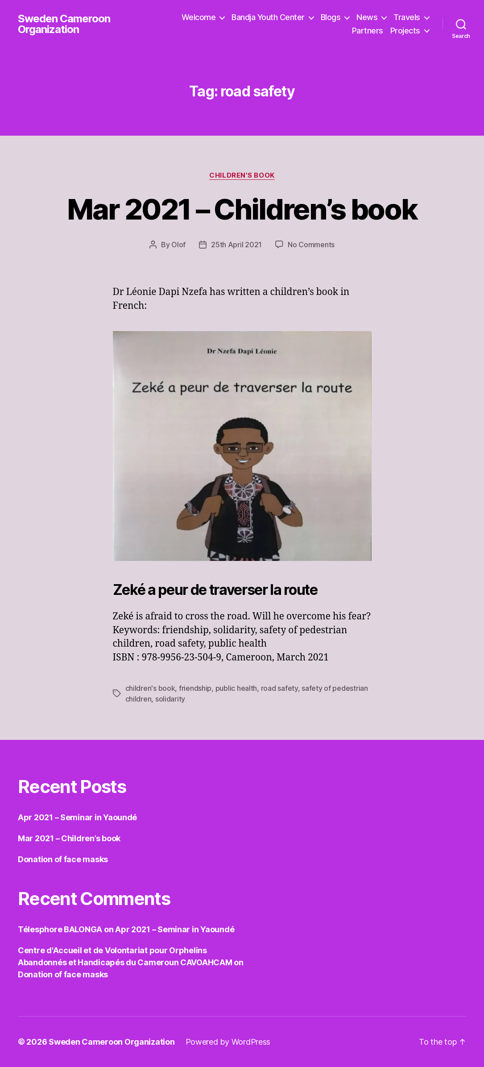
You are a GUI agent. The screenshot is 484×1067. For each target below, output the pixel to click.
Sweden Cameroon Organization (64, 24)
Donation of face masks (63, 859)
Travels (406, 17)
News (366, 17)
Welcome (199, 17)
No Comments (311, 244)
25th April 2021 (236, 244)
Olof (178, 244)
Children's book (241, 175)
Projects (405, 30)
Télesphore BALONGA (60, 929)
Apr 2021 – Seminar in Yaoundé (77, 817)
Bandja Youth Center (268, 17)
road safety (279, 688)
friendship (195, 688)
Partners (367, 30)
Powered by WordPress (228, 1041)
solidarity (170, 698)
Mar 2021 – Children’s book (242, 209)
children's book (150, 688)
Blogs (331, 17)
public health (236, 688)
